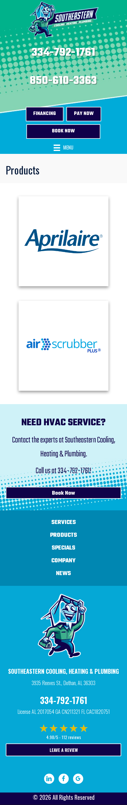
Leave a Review (64, 750)
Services (63, 522)
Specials (63, 547)
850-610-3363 (63, 81)
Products (63, 535)
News (63, 573)
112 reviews (71, 737)
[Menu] (63, 148)
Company (63, 560)
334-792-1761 (63, 53)
